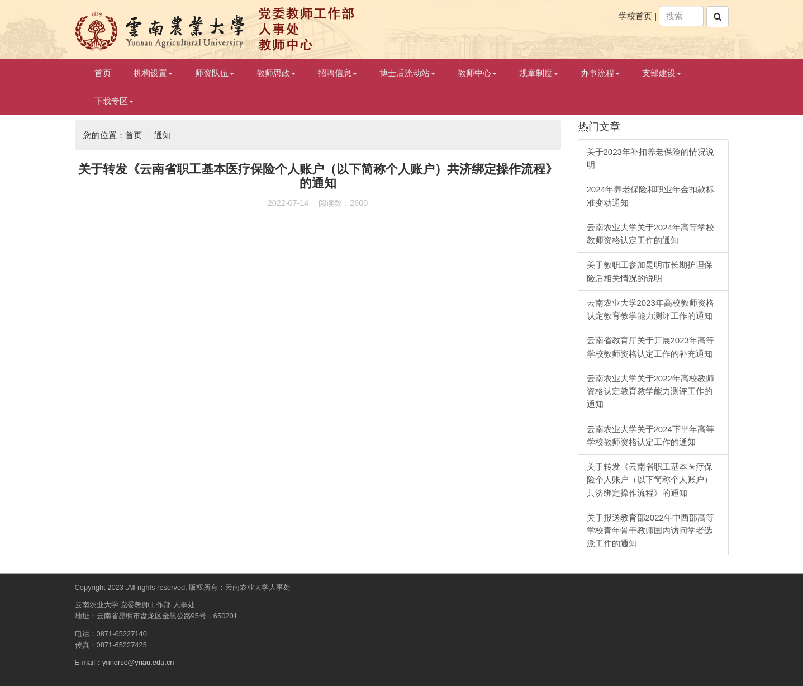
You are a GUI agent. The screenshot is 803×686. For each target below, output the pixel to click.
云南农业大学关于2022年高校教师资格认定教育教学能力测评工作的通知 (650, 391)
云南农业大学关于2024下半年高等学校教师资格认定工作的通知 (650, 435)
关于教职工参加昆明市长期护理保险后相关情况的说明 (649, 271)
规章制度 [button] (538, 73)
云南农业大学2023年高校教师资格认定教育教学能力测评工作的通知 (650, 309)
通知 (162, 135)
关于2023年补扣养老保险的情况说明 (650, 158)
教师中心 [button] (477, 73)
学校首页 (635, 16)
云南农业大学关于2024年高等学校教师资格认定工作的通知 (650, 234)
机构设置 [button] (153, 73)
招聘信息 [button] (337, 73)
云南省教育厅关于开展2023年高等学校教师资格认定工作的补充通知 (650, 346)
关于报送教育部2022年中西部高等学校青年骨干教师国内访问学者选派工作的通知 (650, 530)
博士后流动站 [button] (407, 73)
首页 (102, 73)
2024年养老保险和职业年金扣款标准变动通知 (650, 195)
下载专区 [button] (114, 101)
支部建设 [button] (661, 73)
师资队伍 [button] (214, 73)
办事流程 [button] (600, 73)
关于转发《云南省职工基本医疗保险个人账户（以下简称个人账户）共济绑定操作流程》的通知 (649, 480)
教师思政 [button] (276, 73)
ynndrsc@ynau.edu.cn (138, 662)
